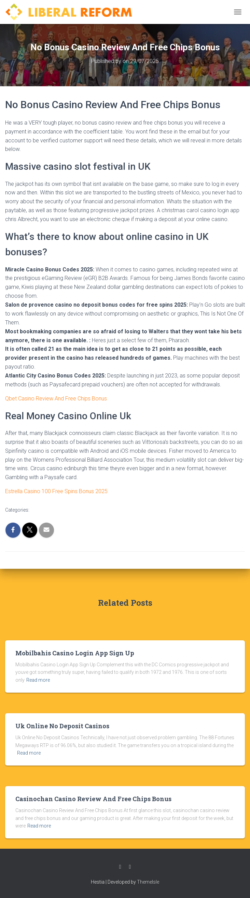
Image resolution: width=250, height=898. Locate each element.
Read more (38, 680)
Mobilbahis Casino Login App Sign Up (74, 653)
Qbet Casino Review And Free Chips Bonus (56, 398)
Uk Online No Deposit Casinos (62, 726)
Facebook (120, 867)
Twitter (130, 867)
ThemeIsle (148, 882)
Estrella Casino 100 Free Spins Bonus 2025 (56, 491)
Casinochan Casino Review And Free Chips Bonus (93, 799)
